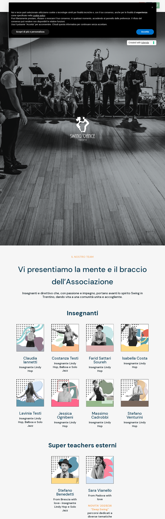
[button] (152, 7)
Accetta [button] (145, 32)
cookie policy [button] (39, 15)
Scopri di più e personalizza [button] (30, 32)
